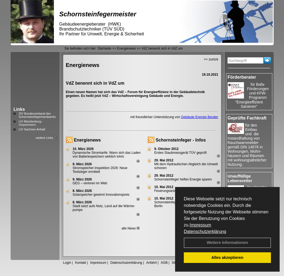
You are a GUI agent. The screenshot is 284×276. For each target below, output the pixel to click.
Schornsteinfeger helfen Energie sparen (183, 179)
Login (67, 263)
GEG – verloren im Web (90, 183)
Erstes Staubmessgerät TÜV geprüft (180, 153)
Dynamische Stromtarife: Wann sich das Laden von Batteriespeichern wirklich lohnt (107, 154)
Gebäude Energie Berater (199, 117)
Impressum (200, 225)
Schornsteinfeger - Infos (181, 140)
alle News (130, 228)
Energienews (87, 140)
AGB (164, 263)
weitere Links (46, 137)
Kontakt (80, 263)
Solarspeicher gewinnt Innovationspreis (101, 195)
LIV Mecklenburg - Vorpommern (31, 123)
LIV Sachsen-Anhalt (32, 129)
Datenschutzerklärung (205, 231)
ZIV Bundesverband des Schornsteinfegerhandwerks (37, 115)
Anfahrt (151, 263)
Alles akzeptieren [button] (227, 257)
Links (19, 109)
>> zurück (211, 59)
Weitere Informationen (227, 242)
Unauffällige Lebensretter (240, 178)
